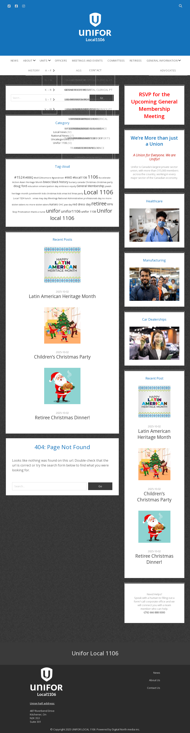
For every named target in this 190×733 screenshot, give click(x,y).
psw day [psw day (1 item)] (68, 204)
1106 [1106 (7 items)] (93, 177)
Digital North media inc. (126, 729)
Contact (95, 70)
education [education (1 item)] (33, 186)
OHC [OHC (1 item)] (60, 204)
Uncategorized (60, 139)
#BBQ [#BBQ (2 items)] (29, 177)
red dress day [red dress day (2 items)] (82, 204)
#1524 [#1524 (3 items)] (19, 177)
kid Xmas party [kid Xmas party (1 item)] (75, 193)
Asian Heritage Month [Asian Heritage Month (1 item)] (31, 182)
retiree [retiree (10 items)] (98, 203)
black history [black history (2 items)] (60, 182)
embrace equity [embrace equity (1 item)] (67, 186)
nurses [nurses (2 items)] (53, 204)
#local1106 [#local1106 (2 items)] (80, 177)
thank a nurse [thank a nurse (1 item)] (38, 211)
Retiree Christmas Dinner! (62, 417)
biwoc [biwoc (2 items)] (47, 182)
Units (44, 60)
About (27, 60)
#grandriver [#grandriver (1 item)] (58, 177)
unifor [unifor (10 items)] (53, 210)
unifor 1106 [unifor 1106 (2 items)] (88, 211)
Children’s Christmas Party (62, 357)
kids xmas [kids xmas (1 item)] (62, 193)
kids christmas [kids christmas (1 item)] (49, 193)
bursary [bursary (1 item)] (73, 182)
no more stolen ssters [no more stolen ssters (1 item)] (37, 204)
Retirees (136, 60)
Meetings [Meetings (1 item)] (52, 198)
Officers (61, 60)
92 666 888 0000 (154, 612)
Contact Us (153, 688)
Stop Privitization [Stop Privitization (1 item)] (21, 211)
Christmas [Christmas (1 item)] (91, 182)
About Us (154, 680)
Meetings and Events (87, 60)
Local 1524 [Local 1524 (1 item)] (18, 198)
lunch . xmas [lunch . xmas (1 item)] (31, 198)
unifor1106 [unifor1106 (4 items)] (71, 211)
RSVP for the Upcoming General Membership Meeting (154, 105)
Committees (116, 60)
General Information (162, 60)
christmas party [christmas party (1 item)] (104, 182)
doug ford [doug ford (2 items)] (20, 186)
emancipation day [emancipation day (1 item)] (48, 186)
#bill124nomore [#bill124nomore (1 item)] (42, 177)
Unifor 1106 (60, 143)
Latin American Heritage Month (62, 296)
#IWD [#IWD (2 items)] (68, 177)
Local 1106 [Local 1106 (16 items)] (98, 192)
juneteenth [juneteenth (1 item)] (35, 193)
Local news (60, 132)
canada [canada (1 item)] (81, 182)
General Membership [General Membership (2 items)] (90, 186)
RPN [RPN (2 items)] (110, 204)
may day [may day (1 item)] (43, 198)
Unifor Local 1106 (95, 653)
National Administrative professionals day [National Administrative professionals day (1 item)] (79, 198)
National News (60, 135)
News (15, 60)
